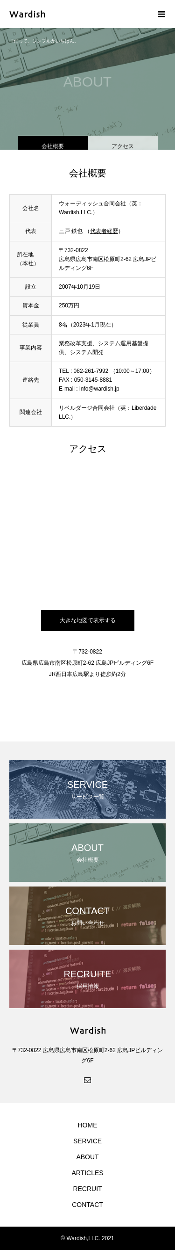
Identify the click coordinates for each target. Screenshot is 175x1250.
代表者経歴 (104, 231)
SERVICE (87, 1141)
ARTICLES (87, 1173)
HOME (88, 1125)
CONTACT (87, 1204)
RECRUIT (87, 1188)
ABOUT (87, 1157)
